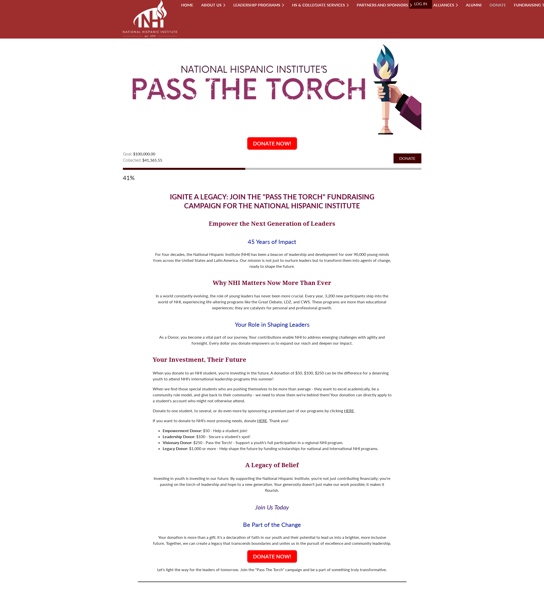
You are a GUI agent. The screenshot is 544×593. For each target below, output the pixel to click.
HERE (349, 410)
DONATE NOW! (272, 143)
